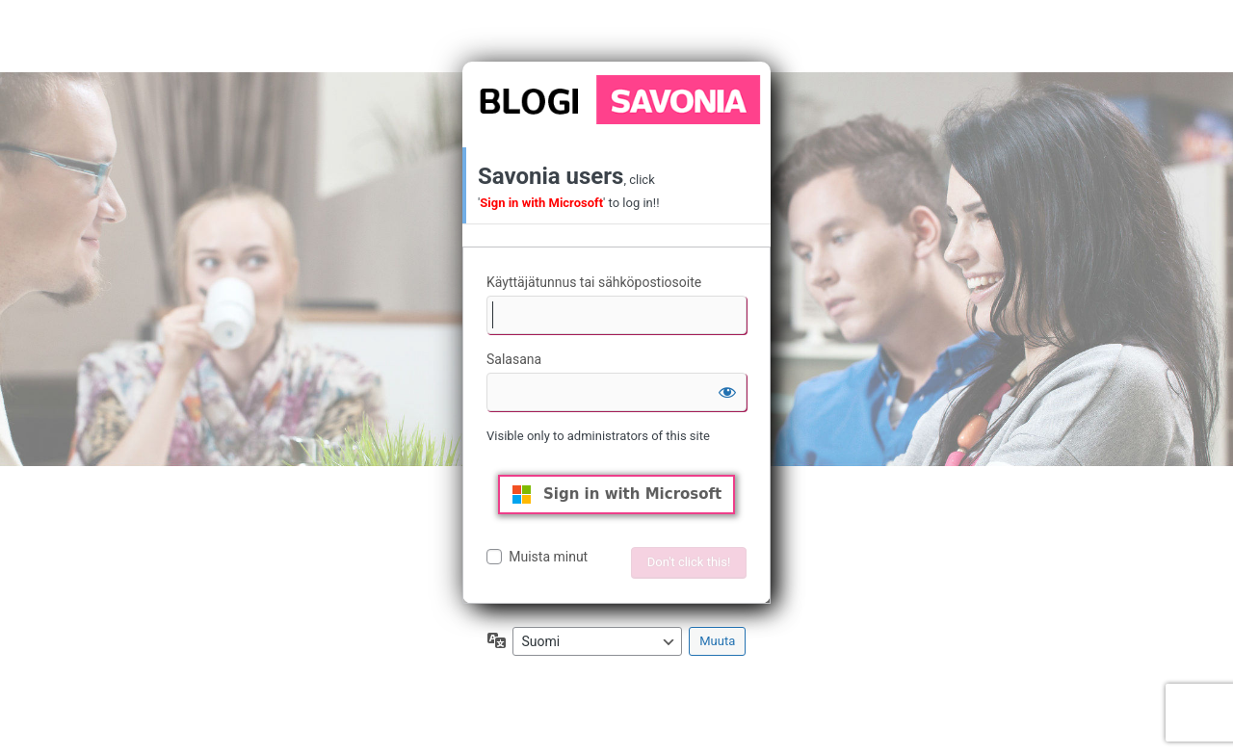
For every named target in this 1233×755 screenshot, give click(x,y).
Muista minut (548, 556)
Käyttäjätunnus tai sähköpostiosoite (593, 282)
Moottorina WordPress (616, 99)
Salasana (513, 359)
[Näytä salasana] (727, 392)
